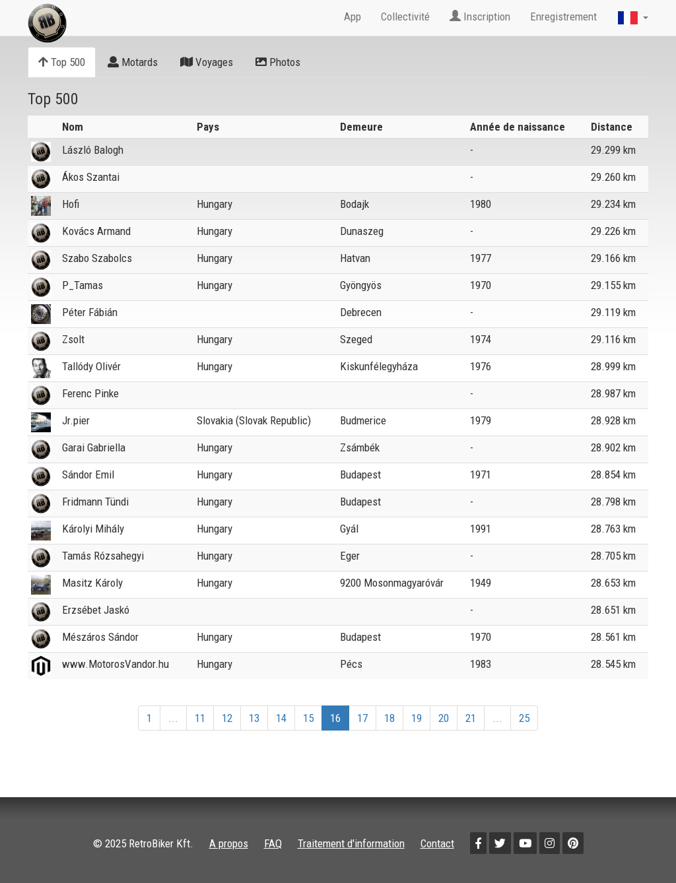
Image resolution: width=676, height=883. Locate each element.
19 (416, 718)
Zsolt (73, 339)
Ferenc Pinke (90, 393)
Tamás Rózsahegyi (103, 555)
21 (470, 718)
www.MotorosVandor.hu (115, 663)
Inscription (480, 16)
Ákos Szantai (90, 176)
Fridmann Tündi (95, 501)
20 (443, 718)
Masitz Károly (92, 582)
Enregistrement (563, 16)
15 (308, 718)
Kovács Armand (96, 231)
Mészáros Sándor (100, 636)
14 (281, 718)
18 (389, 718)
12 (227, 718)
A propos (228, 843)
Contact (437, 843)
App (352, 16)
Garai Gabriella (93, 447)
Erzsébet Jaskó (95, 609)
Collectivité (405, 16)
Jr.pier (76, 420)
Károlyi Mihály (93, 528)
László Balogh (92, 149)
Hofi (70, 204)
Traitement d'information (351, 843)
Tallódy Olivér (91, 366)
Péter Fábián (90, 312)
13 (254, 718)
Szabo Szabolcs (97, 258)
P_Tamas (82, 285)
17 (362, 718)
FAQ (273, 843)
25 (524, 718)
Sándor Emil (88, 474)
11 (200, 718)
